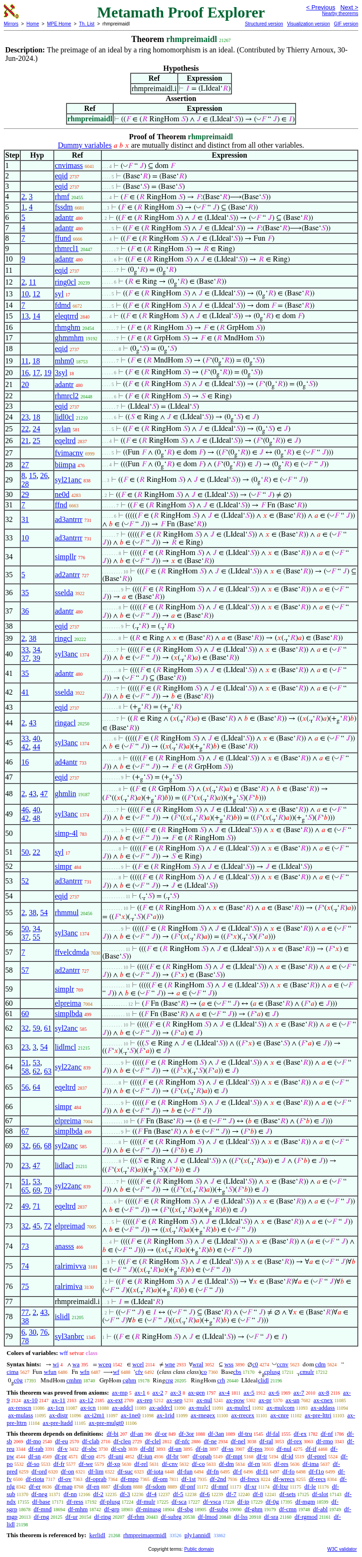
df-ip (243, 1501)
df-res (281, 1463)
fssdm (64, 207)
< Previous (320, 7)
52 (25, 881)
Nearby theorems (340, 13)
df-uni (115, 1456)
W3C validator (342, 1549)
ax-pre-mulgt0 (106, 1422)
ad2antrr (67, 575)
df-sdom (156, 1486)
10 (25, 294)
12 (36, 294)
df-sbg (185, 1509)
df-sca (179, 1501)
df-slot (320, 1494)
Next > (349, 7)
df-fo (288, 1471)
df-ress (74, 1501)
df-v (63, 1448)
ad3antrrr (68, 519)
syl (59, 294)
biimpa (65, 465)
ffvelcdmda (72, 952)
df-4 (152, 1494)
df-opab (202, 1456)
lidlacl (64, 1165)
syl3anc (66, 654)
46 (25, 810)
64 (36, 1087)
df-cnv (170, 1463)
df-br (172, 1456)
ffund (63, 238)
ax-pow (235, 1400)
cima (12, 1371)
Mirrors (11, 23)
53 (36, 1063)
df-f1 (262, 1471)
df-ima (311, 1463)
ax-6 (274, 1392)
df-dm (226, 1463)
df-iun (144, 1456)
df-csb (119, 1448)
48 (36, 818)
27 (25, 465)
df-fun (185, 1471)
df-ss (227, 1448)
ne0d (62, 494)
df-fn (212, 1471)
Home (32, 23)
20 (25, 384)
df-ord (39, 1471)
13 (25, 316)
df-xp (113, 1463)
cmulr (307, 1371)
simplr (64, 989)
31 (25, 519)
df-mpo (130, 1478)
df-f (237, 1471)
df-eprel (317, 1456)
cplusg (272, 1371)
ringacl (65, 723)
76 (44, 1332)
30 (32, 1332)
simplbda (68, 1014)
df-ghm (254, 1509)
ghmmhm (69, 338)
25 (36, 441)
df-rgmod (306, 1516)
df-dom (123, 1486)
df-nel (238, 1441)
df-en (92, 1486)
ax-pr (264, 1400)
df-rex (294, 1441)
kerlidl (97, 1535)
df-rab (35, 1448)
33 (25, 650)
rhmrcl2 (67, 396)
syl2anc (66, 1028)
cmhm (74, 1380)
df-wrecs (284, 1478)
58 (25, 1071)
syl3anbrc (69, 1336)
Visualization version (308, 23)
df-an (136, 1433)
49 (25, 1206)
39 (36, 658)
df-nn (70, 1494)
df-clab (90, 1441)
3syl (61, 373)
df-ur (72, 1516)
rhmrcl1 (67, 248)
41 (25, 692)
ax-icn (88, 1407)
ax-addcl (122, 1407)
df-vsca (212, 1501)
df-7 (231, 1494)
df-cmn (288, 1509)
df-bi (112, 1433)
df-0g (272, 1501)
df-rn (254, 1463)
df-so (33, 1463)
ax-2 (157, 1392)
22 (25, 429)
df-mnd (42, 1509)
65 (25, 1190)
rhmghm (67, 327)
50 (25, 852)
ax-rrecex (242, 1415)
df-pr (61, 1456)
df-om (160, 1478)
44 (36, 747)
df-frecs (249, 1478)
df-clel (153, 1441)
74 (25, 1266)
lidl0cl (64, 417)
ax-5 (249, 1392)
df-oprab (96, 1478)
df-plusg (109, 1501)
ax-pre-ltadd (58, 1422)
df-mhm (78, 1509)
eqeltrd (65, 441)
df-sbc (89, 1448)
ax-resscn (19, 1407)
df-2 (98, 1494)
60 (25, 1014)
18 (36, 361)
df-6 (204, 1494)
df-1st (188, 1478)
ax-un (293, 1400)
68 (47, 1146)
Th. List (87, 23)
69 (36, 1190)
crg (169, 1380)
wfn (84, 1371)
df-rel (141, 1463)
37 (25, 658)
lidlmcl (65, 1047)
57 (25, 970)
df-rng (41, 1516)
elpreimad (70, 1226)
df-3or (186, 1433)
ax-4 (224, 1392)
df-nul (284, 1448)
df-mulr (146, 1501)
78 (25, 1341)
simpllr (65, 557)
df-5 (178, 1494)
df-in (201, 1448)
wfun (50, 1371)
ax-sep (174, 1400)
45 (36, 1226)
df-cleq (122, 1441)
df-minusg (148, 1509)
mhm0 (64, 361)
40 (36, 738)
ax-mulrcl (239, 1407)
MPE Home (59, 23)
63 (47, 1071)
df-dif (147, 1448)
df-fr (59, 1463)
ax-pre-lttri (317, 1415)
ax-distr (58, 1415)
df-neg (39, 1494)
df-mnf (219, 1486)
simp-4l (66, 833)
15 (32, 475)
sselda (64, 593)
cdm (320, 1364)
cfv (139, 1371)
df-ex (300, 1433)
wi (56, 1364)
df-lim (96, 1471)
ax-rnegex (202, 1415)
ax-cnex (323, 1400)
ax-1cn (56, 1407)
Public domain (199, 1549)
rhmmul (67, 913)
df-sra (271, 1516)
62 (36, 1071)
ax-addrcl (161, 1407)
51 (25, 1063)
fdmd (63, 305)
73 (25, 1246)
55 (36, 937)
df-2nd (218, 1478)
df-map (64, 1486)
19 (47, 373)
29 (25, 494)
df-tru (245, 1433)
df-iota (155, 1471)
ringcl (63, 638)
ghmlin (65, 794)
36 (25, 611)
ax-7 (298, 1392)
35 (25, 593)
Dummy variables (85, 145)
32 (25, 1028)
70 (47, 1190)
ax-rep (144, 1400)
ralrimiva (68, 1286)
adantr (64, 217)
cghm (129, 1380)
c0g (18, 1380)
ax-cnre (279, 1415)
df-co (198, 1463)
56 (25, 1087)
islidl (62, 1317)
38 (32, 638)
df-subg (218, 1509)
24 (36, 429)
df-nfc (182, 1441)
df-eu (61, 1441)
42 (25, 747)
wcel (138, 1364)
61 (47, 1028)
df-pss (255, 1448)
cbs (237, 1371)
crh (221, 1380)
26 (44, 475)
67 (25, 1131)
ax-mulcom (281, 1407)
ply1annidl (197, 1535)
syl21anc (68, 480)
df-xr (250, 1486)
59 (36, 1028)
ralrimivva (70, 1266)
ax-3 (175, 1392)
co (203, 1371)
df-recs (317, 1478)
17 (36, 373)
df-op (87, 1456)
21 (25, 441)
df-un (174, 1448)
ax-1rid (165, 1415)
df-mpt (234, 1456)
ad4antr (66, 762)
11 (32, 282)
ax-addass (323, 1407)
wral (197, 1364)
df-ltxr (280, 1486)
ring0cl (65, 282)
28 (25, 484)
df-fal (273, 1433)
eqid (61, 176)
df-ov (64, 1478)
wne (170, 1364)
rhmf (62, 197)
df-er (35, 1486)
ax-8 (323, 1392)
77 (25, 1312)
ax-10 (31, 1400)
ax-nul (204, 1400)
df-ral (266, 1441)
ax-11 (59, 1400)
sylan (63, 429)
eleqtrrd (66, 316)
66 (36, 1146)
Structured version (264, 23)
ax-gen (196, 1392)
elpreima (68, 1003)
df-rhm (135, 1516)
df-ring (102, 1516)
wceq (105, 1364)
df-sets (288, 1494)
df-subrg (171, 1516)
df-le (310, 1486)
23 (25, 417)
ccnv (282, 1364)
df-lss (240, 1516)
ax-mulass (20, 1415)
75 (25, 1286)
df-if (310, 1448)
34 (36, 650)
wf (116, 1371)
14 (36, 316)
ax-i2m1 (94, 1415)
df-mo (33, 1441)
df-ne (210, 1441)
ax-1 (140, 1392)
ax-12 (86, 1400)
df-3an (216, 1433)
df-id (287, 1456)
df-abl (320, 1509)
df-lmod (208, 1516)
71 (36, 1206)
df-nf (327, 1433)
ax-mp (120, 1392)
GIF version (346, 23)
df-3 (125, 1494)
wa (76, 1364)
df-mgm (305, 1501)
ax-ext (115, 1400)
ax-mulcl (199, 1407)
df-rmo (324, 1441)
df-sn (34, 1456)
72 (47, 1226)
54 (44, 913)
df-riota (35, 1478)
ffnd (61, 505)
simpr (63, 866)
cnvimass (69, 165)
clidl (263, 1380)
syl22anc (68, 1067)
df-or (161, 1433)
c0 (255, 1364)
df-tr (261, 1456)
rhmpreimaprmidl (144, 1535)
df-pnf (188, 1486)
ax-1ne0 (130, 1415)
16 (25, 373)
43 (32, 723)
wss (229, 1364)
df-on (67, 1471)
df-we (86, 1463)
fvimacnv (69, 453)
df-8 (258, 1494)
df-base (41, 1501)
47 (44, 794)
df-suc (125, 1471)
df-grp (112, 1509)
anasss (64, 1246)
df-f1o (316, 1471)
